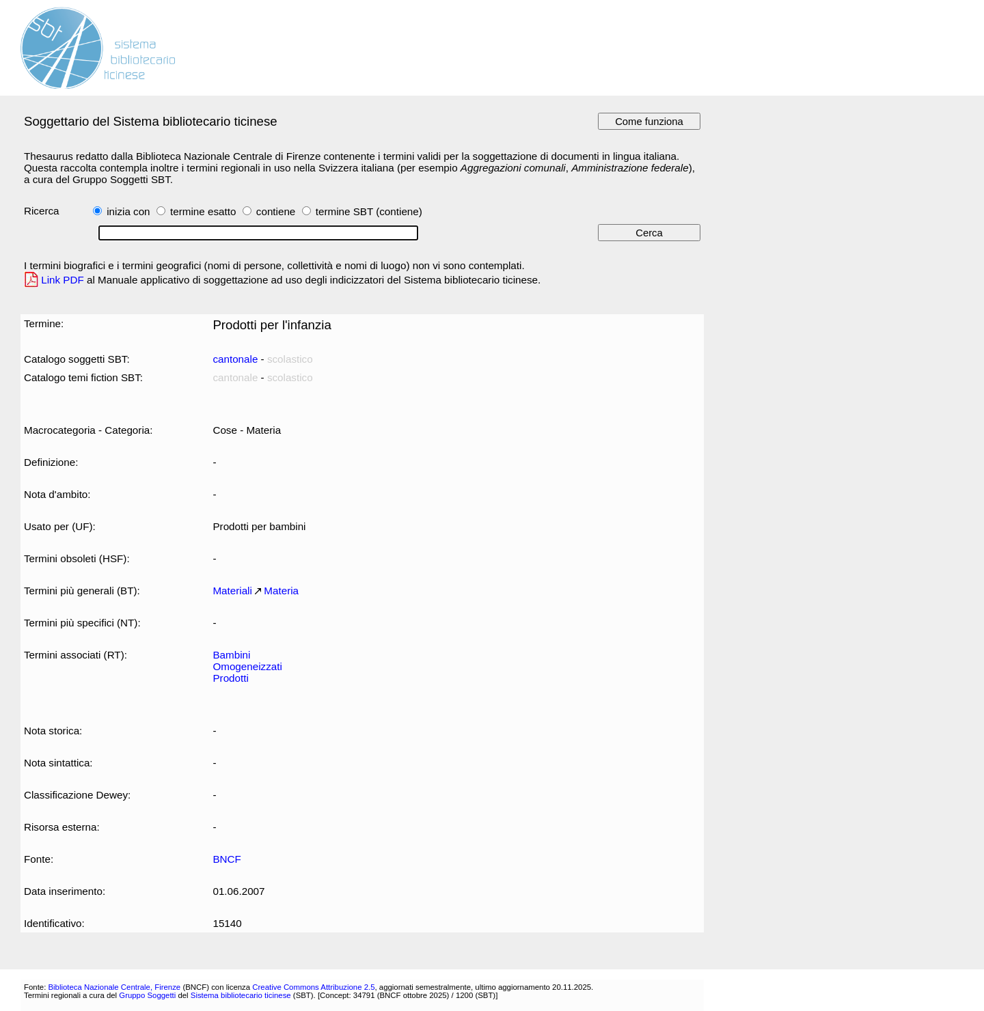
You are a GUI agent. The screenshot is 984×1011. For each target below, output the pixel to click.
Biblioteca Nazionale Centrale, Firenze (114, 987)
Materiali (232, 590)
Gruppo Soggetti (147, 995)
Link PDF (62, 280)
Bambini (231, 655)
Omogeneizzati (247, 666)
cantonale (235, 359)
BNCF (227, 859)
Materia (281, 590)
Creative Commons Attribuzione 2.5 (313, 987)
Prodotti (230, 678)
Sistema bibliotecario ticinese (241, 995)
